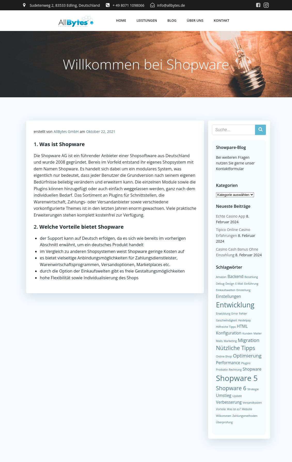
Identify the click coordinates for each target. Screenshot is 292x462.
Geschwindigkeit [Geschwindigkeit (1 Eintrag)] (226, 320)
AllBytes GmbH (65, 131)
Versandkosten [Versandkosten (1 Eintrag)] (252, 402)
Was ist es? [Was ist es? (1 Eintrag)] (234, 409)
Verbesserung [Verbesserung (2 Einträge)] (229, 402)
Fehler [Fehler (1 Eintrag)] (243, 313)
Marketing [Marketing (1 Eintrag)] (230, 341)
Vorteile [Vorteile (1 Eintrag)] (221, 409)
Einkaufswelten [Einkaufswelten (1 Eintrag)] (225, 290)
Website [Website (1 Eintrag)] (247, 409)
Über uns (195, 20)
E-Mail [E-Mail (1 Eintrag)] (239, 283)
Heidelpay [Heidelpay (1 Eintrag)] (244, 320)
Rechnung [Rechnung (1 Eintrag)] (235, 369)
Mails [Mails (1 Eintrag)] (219, 341)
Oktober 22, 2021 (100, 131)
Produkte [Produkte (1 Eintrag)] (222, 369)
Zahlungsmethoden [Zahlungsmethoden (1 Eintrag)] (244, 416)
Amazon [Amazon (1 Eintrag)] (221, 277)
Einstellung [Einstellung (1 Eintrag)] (243, 290)
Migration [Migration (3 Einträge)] (248, 340)
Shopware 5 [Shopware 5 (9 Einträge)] (237, 378)
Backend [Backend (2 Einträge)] (235, 276)
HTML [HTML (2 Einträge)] (242, 326)
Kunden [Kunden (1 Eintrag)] (247, 333)
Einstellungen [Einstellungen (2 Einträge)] (228, 296)
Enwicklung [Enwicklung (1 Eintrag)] (223, 313)
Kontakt (221, 20)
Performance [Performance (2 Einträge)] (228, 362)
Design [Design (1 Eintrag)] (229, 283)
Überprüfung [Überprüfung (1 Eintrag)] (224, 422)
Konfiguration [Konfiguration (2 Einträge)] (228, 333)
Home (121, 20)
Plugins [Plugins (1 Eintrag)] (245, 363)
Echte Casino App (230, 216)
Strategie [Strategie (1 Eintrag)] (253, 389)
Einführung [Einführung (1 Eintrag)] (251, 283)
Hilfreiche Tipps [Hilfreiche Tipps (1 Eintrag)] (226, 327)
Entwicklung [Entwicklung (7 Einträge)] (235, 304)
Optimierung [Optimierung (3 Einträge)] (247, 355)
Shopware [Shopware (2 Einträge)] (252, 369)
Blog (171, 20)
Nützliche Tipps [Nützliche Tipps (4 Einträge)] (235, 348)
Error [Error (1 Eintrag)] (234, 313)
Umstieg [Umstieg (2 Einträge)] (223, 395)
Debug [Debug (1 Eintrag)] (220, 283)
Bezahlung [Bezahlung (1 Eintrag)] (251, 277)
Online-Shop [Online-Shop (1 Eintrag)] (224, 356)
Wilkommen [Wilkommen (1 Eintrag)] (223, 416)
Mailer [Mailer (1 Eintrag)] (258, 333)
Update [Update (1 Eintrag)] (237, 396)
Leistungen (147, 20)
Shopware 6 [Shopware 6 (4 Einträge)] (231, 388)
